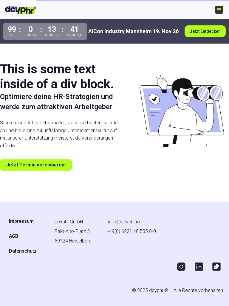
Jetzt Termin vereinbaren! (36, 165)
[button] (219, 10)
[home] (20, 10)
